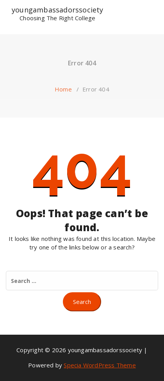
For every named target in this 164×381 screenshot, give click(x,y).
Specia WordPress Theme (99, 365)
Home (63, 89)
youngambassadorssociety (57, 12)
